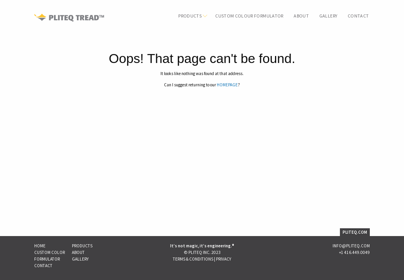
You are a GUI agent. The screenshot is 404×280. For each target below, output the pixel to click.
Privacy (223, 259)
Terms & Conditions (193, 259)
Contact (358, 16)
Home (39, 245)
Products (190, 16)
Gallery (328, 16)
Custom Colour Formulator (249, 16)
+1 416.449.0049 (354, 252)
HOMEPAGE (227, 85)
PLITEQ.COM (355, 232)
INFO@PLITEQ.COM (351, 245)
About (301, 16)
